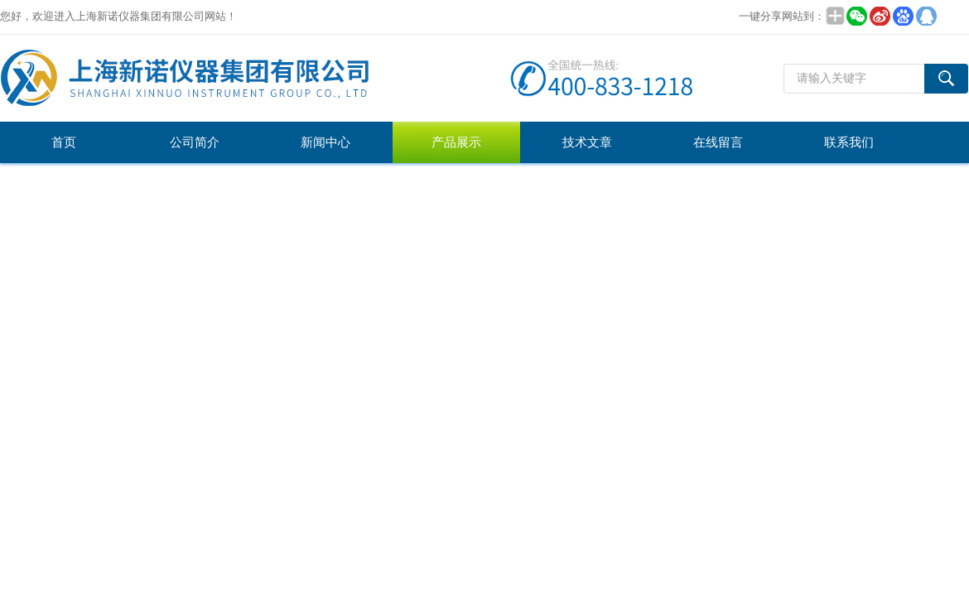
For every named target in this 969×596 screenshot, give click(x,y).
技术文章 (587, 142)
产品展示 (456, 142)
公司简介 (194, 142)
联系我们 (849, 142)
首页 (63, 142)
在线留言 (718, 142)
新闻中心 (325, 142)
